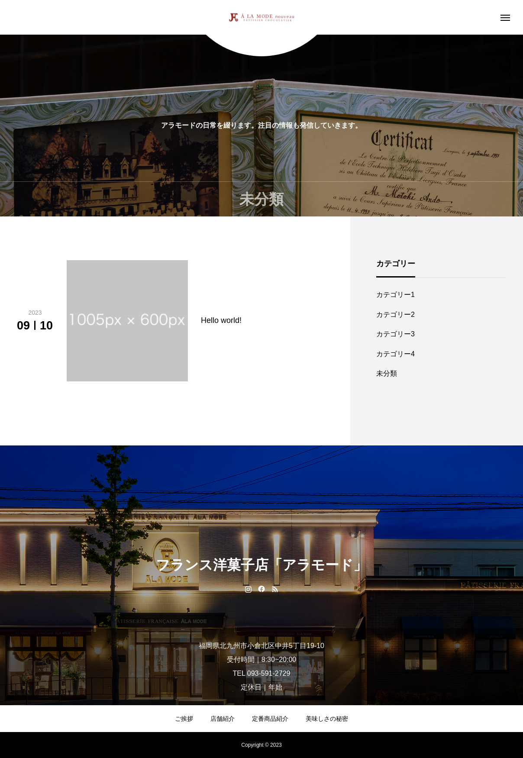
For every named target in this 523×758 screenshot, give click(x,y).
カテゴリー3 (395, 334)
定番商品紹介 (270, 718)
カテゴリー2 (395, 314)
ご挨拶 (184, 718)
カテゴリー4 (395, 354)
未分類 (386, 373)
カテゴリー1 (395, 294)
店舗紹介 (222, 718)
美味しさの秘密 (327, 718)
